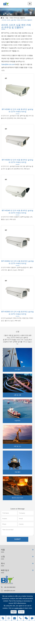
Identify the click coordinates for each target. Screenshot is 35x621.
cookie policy (18, 608)
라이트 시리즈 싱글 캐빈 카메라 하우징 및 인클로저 (17, 20)
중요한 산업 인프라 (17, 497)
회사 (3, 563)
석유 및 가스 (17, 446)
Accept (21, 612)
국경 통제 (17, 472)
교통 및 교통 (17, 395)
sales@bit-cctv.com (9, 590)
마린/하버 (17, 420)
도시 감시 (17, 369)
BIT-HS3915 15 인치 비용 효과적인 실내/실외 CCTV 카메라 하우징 (17, 313)
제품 (7, 18)
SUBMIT (17, 539)
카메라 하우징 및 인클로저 (17, 18)
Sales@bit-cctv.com (7, 64)
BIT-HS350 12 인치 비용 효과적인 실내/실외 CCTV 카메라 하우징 (17, 161)
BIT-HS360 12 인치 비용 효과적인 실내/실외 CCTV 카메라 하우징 (17, 110)
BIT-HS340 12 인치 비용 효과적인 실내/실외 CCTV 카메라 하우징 (17, 212)
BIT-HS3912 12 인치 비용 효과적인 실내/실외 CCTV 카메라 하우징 (17, 262)
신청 (17, 332)
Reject (13, 612)
